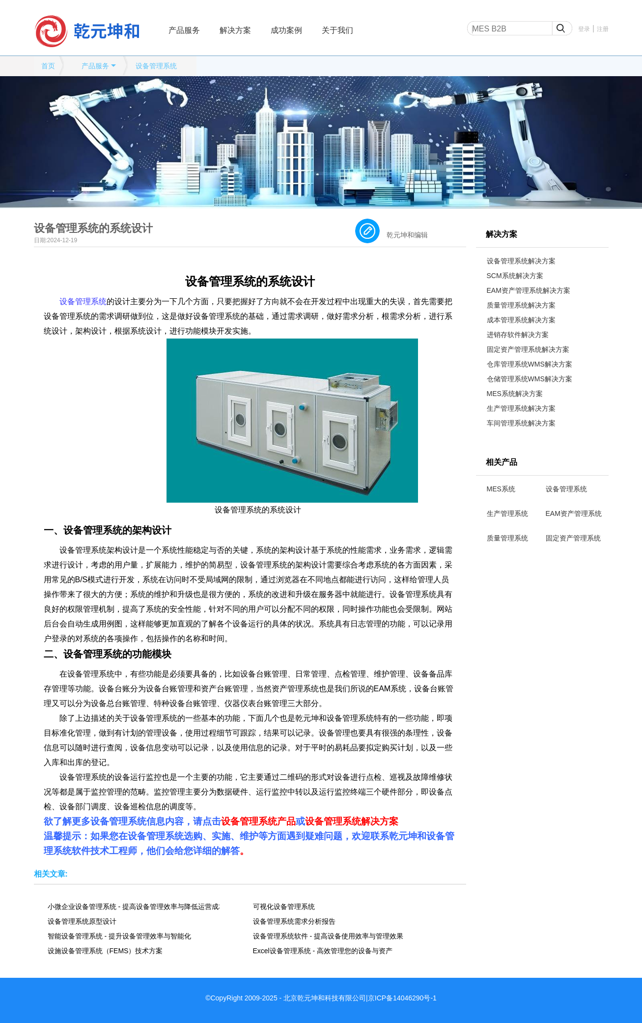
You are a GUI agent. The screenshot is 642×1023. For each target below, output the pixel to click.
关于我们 (337, 30)
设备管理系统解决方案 (521, 261)
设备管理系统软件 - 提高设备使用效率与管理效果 (328, 936)
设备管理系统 (156, 66)
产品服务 (184, 30)
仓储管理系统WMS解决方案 (529, 379)
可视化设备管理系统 (284, 906)
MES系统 (501, 489)
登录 (584, 29)
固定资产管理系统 (573, 538)
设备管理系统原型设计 (82, 921)
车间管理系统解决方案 (521, 423)
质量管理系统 (507, 538)
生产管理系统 (507, 513)
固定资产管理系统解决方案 (528, 349)
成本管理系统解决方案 (521, 320)
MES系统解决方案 (515, 394)
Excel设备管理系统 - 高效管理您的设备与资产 (323, 951)
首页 (48, 66)
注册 (603, 29)
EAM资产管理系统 (574, 513)
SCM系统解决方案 (515, 276)
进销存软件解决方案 (518, 335)
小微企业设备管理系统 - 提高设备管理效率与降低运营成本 (134, 906)
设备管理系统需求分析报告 (294, 921)
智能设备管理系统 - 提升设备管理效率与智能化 (119, 936)
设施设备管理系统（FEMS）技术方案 (105, 951)
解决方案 (235, 30)
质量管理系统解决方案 (521, 305)
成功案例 (286, 30)
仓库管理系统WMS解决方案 (529, 364)
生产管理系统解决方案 (521, 408)
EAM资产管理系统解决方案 (528, 290)
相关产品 (501, 462)
